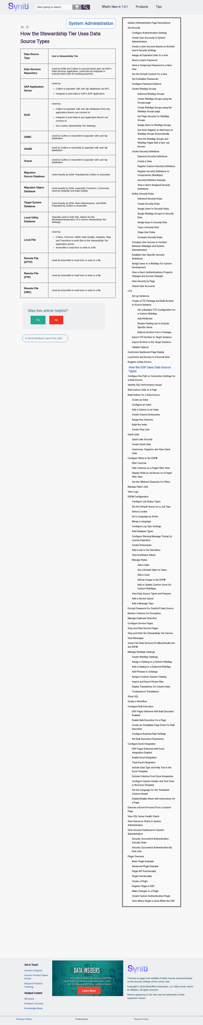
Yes (38, 319)
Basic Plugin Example (143, 861)
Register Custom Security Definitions (156, 166)
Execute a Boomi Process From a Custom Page (149, 809)
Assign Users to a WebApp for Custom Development (152, 265)
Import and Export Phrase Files (148, 681)
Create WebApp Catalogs (145, 657)
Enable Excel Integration (144, 757)
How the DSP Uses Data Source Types (149, 369)
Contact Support (33, 970)
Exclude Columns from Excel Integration (152, 776)
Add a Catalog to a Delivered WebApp (151, 667)
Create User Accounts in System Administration (148, 40)
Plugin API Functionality (144, 871)
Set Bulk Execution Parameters (148, 739)
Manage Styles (139, 560)
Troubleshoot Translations (145, 691)
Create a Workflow (137, 701)
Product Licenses (33, 1003)
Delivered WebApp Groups (151, 94)
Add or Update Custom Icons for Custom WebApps (154, 586)
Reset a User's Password (144, 60)
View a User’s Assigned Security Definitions (154, 187)
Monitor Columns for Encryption (144, 613)
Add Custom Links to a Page (142, 390)
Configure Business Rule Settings (149, 734)
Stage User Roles (146, 232)
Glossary (29, 998)
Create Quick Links (141, 444)
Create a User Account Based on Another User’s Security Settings (153, 48)
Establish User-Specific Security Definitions (148, 257)
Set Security (134, 28)
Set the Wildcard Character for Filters (151, 482)
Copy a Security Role (148, 227)
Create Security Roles (149, 204)
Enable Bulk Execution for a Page (149, 720)
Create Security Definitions (145, 151)
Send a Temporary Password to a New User (152, 67)
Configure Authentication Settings (149, 33)
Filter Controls (139, 463)
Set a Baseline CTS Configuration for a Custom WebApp (156, 312)
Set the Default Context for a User (149, 74)
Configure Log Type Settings (146, 526)
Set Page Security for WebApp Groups (153, 118)
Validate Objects (140, 347)
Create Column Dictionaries (146, 414)
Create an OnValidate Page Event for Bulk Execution (153, 727)
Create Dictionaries (141, 545)
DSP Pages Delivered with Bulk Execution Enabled (153, 713)
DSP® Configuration (138, 496)
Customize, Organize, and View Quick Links (151, 451)
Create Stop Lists (141, 429)
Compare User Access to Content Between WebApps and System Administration (149, 246)
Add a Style (143, 565)
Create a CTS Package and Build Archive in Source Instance (153, 303)
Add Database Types (142, 531)
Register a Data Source (139, 362)
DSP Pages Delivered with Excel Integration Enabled (148, 751)
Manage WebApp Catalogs (141, 652)
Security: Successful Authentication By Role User (152, 849)
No (56, 319)
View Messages (136, 638)
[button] (76, 7)
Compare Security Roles (150, 237)
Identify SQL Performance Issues (145, 385)
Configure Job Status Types (146, 501)
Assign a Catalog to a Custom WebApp (152, 662)
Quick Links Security (142, 439)
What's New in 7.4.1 (115, 7)
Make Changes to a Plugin (145, 891)
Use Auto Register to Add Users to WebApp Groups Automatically (155, 132)
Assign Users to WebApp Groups (154, 125)
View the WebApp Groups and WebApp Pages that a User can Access (154, 143)
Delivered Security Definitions (152, 156)
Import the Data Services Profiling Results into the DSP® (151, 645)
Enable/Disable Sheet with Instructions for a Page (153, 800)
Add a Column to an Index (145, 409)
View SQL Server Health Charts (143, 816)
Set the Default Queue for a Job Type (151, 506)
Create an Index (140, 400)
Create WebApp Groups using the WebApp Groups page (155, 109)
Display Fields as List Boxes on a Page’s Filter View (152, 475)
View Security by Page (143, 281)
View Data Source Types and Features (151, 593)
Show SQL (133, 696)
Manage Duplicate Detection (142, 618)
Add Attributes (145, 318)
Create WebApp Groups (144, 89)
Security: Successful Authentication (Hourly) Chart (150, 841)
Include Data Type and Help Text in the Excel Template (151, 769)
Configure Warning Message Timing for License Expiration (152, 538)
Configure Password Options (146, 84)
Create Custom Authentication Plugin (151, 896)
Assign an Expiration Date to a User (150, 55)
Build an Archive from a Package (154, 332)
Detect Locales (139, 511)
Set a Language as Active (145, 516)
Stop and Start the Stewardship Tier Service (150, 633)
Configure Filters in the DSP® (142, 458)
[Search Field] (63, 7)
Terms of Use (141, 1019)
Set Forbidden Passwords (145, 79)
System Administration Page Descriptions (149, 23)
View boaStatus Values (144, 555)
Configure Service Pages (140, 623)
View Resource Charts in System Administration (144, 823)
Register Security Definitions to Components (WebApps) (153, 173)
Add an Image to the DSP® (152, 580)
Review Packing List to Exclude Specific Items (153, 325)
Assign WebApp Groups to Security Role (156, 215)
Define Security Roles (143, 194)
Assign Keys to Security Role (152, 222)
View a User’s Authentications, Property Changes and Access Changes (152, 274)
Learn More (89, 990)
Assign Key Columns (142, 419)
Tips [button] (159, 7)
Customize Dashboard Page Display (146, 352)
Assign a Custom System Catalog (149, 677)
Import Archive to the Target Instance (151, 342)
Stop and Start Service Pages (143, 628)
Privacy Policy (24, 1019)
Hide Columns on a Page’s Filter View (151, 468)
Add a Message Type (142, 603)
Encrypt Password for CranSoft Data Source (151, 608)
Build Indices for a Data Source (144, 395)
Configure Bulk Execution (140, 706)
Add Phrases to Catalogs (144, 671)
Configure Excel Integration (142, 744)
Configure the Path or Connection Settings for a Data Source (151, 378)
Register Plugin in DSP (143, 886)
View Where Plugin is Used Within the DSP (153, 901)
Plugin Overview (136, 856)
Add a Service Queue (143, 598)
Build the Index (139, 424)
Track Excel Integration (144, 762)
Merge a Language (141, 521)
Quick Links (133, 434)
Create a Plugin (139, 881)
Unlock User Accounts (143, 286)
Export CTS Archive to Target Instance (152, 337)
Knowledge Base (33, 1008)
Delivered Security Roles (150, 198)
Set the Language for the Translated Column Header (150, 792)
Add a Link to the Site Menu (146, 550)
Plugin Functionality (142, 876)
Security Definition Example (152, 180)
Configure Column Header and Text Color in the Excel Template (153, 783)
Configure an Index (141, 405)
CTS (130, 291)
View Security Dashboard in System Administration (146, 832)
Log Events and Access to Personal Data (149, 357)
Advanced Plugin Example (145, 866)
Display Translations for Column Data (151, 686)
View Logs (133, 491)
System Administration (91, 23)
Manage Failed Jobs (138, 487)
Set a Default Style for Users (152, 570)
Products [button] (142, 7)
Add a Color (144, 575)
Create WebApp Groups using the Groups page (155, 101)
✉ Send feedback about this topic (44, 338)
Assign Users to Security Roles (153, 208)
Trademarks (81, 1019)
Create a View (145, 161)
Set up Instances (140, 296)
